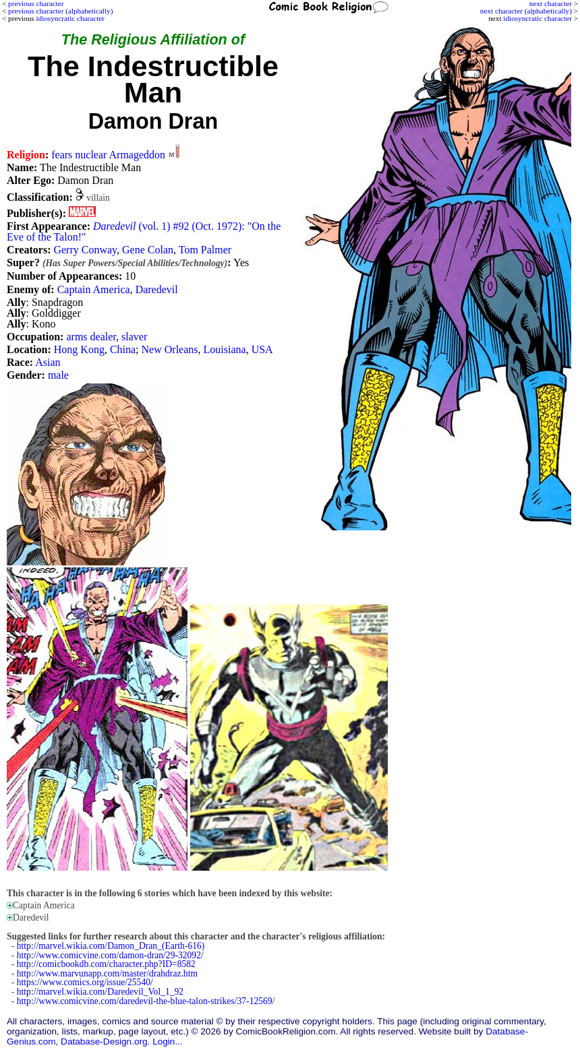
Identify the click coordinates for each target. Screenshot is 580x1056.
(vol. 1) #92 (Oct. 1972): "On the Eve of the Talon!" (144, 231)
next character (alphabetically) (526, 11)
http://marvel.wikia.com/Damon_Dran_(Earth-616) (111, 946)
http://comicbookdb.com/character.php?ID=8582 (106, 964)
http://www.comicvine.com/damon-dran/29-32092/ (110, 955)
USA (262, 349)
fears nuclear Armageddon (108, 154)
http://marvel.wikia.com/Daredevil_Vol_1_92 (100, 992)
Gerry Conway (85, 249)
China (123, 349)
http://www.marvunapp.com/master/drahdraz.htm (107, 973)
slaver (134, 336)
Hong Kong (79, 349)
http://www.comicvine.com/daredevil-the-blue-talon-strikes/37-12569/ (146, 1001)
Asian (47, 362)
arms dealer (91, 336)
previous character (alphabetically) (60, 11)
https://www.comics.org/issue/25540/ (85, 982)
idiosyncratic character (537, 18)
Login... (167, 1041)
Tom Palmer (205, 249)
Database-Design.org (104, 1041)
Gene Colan (147, 249)
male (58, 375)
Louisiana (225, 349)
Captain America (93, 289)
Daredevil (157, 289)
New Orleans (170, 349)
